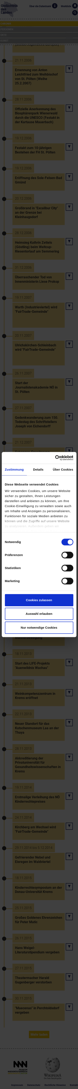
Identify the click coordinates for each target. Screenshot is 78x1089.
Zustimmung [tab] (14, 469)
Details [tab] (38, 469)
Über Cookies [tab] (63, 469)
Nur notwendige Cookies (39, 627)
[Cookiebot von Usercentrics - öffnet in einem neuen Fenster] (55, 458)
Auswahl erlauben (39, 613)
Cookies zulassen (39, 600)
